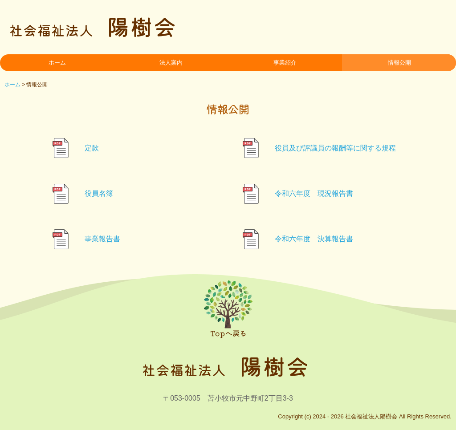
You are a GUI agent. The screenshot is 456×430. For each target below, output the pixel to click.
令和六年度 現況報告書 (314, 193)
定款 (92, 148)
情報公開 (399, 62)
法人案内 (171, 62)
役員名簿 (99, 193)
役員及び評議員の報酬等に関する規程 (335, 148)
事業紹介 (285, 62)
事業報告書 (102, 239)
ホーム (57, 62)
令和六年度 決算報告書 (314, 239)
